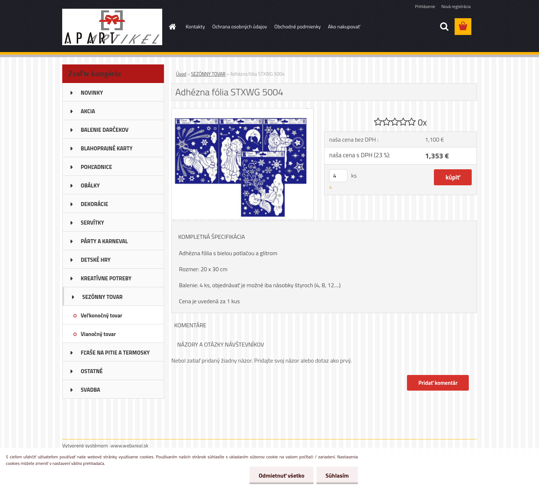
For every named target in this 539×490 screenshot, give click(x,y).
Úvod (181, 74)
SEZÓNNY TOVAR (208, 74)
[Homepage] (172, 26)
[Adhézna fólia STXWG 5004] (242, 111)
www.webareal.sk (130, 445)
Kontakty (195, 26)
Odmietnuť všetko (281, 475)
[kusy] (338, 175)
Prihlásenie (425, 6)
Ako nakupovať (344, 26)
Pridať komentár (438, 383)
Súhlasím (337, 475)
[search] (444, 26)
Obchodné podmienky (297, 26)
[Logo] (112, 27)
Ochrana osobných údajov (239, 26)
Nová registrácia (456, 6)
